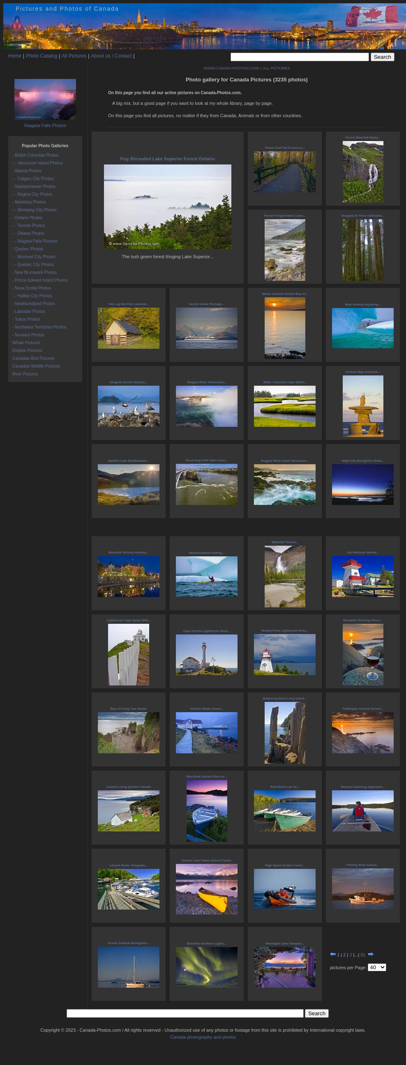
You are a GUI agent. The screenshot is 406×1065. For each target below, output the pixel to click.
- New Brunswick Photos (34, 272)
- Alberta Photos (27, 171)
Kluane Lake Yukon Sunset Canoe (206, 860)
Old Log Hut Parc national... (128, 304)
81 (362, 954)
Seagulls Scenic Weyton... (129, 382)
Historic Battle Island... (206, 709)
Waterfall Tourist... (285, 542)
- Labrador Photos (28, 311)
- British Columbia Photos (35, 155)
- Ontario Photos (27, 217)
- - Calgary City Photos (33, 178)
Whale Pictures (26, 342)
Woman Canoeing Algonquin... (363, 787)
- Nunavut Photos (28, 335)
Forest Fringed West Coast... (285, 216)
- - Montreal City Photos (33, 257)
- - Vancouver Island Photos (37, 163)
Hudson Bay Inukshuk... (363, 372)
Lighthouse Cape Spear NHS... (128, 620)
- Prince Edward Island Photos (40, 280)
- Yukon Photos (26, 319)
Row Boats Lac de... (284, 787)
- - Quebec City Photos (33, 264)
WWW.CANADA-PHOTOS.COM (231, 68)
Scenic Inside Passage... (206, 304)
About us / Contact (111, 56)
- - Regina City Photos (32, 194)
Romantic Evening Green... (363, 620)
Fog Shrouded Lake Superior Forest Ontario (167, 158)
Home (14, 56)
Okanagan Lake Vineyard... (284, 943)
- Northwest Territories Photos (39, 327)
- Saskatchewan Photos (33, 186)
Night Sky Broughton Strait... (363, 461)
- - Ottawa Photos (28, 233)
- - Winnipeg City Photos (34, 210)
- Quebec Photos (27, 249)
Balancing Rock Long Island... (285, 698)
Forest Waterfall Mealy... (363, 137)
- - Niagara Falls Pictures (35, 241)
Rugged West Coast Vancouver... (285, 461)
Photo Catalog (41, 56)
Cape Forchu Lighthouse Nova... (206, 631)
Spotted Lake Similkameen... (129, 461)
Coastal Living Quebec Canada (128, 787)
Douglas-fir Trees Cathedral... (362, 216)
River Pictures (25, 374)
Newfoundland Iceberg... (206, 553)
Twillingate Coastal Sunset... (362, 709)
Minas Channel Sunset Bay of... (285, 294)
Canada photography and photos (203, 1037)
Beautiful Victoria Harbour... (128, 552)
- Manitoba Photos (29, 202)
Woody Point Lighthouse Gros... (284, 630)
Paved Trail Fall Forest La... (284, 148)
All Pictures (74, 56)
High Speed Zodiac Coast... (284, 865)
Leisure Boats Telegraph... (129, 865)
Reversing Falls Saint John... (206, 460)
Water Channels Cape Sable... (285, 382)
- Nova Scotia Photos (31, 288)
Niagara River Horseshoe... (206, 382)
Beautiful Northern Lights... (206, 943)
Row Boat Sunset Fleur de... (207, 776)
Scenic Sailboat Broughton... (128, 943)
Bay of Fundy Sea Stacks (129, 709)
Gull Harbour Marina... (363, 552)
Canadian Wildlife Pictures (36, 366)
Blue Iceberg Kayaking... (363, 304)
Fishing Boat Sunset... (363, 865)
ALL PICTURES (276, 68)
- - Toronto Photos (28, 225)
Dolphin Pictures (27, 350)
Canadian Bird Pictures (33, 358)
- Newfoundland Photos (33, 303)
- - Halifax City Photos (32, 296)
